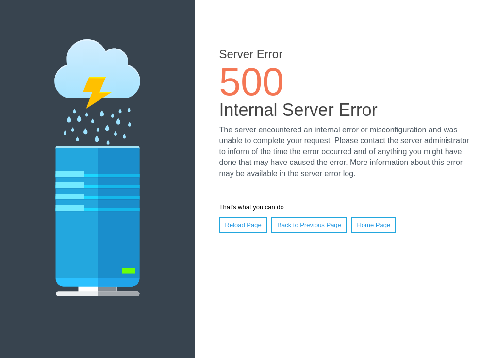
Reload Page (243, 224)
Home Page (373, 224)
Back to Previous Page (309, 224)
